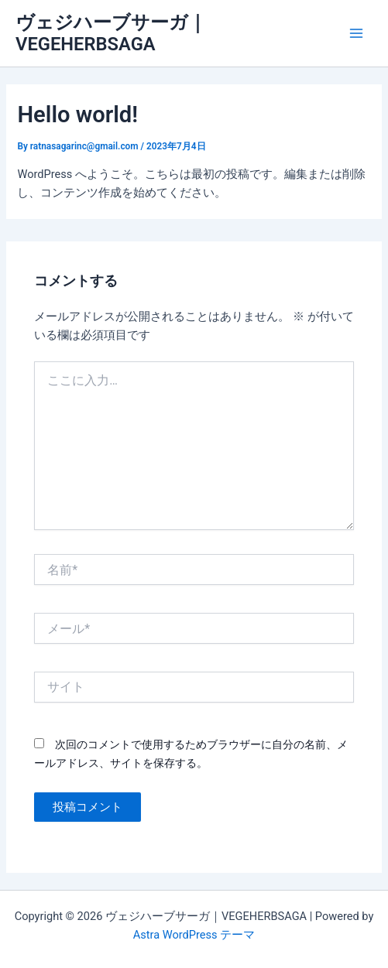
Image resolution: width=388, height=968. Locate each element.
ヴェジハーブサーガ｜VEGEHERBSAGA (111, 33)
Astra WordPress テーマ (194, 935)
